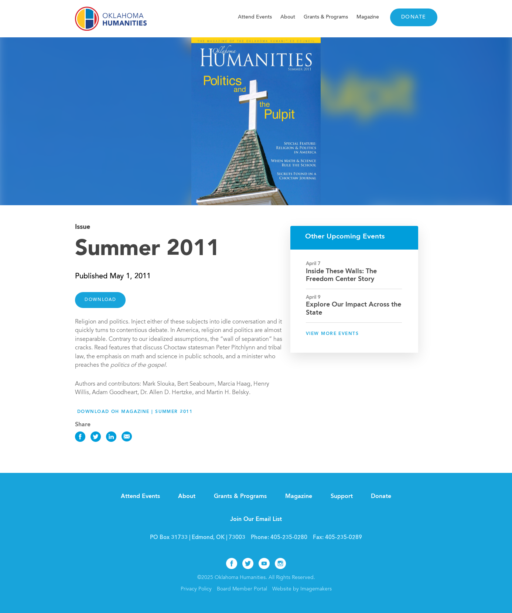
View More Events (332, 334)
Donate (413, 17)
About (287, 17)
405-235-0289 (343, 538)
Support (342, 496)
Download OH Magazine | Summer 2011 (134, 412)
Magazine (367, 17)
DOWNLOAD (100, 300)
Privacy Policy (196, 589)
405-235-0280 (288, 538)
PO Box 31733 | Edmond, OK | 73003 (197, 538)
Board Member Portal (242, 589)
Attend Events (255, 17)
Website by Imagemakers (302, 589)
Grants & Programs (326, 17)
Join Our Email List (256, 519)
